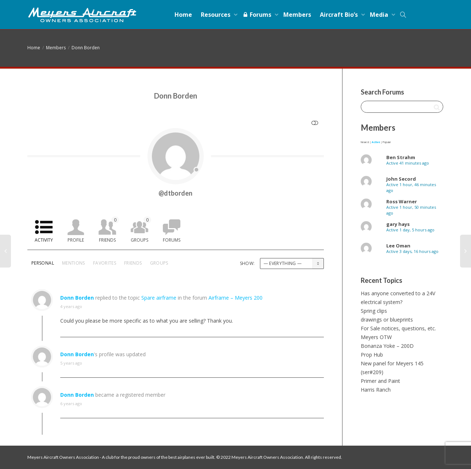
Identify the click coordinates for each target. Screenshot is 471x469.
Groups (141, 229)
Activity (44, 240)
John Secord (401, 179)
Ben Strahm (400, 157)
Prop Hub (372, 354)
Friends (109, 229)
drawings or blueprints (387, 319)
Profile (76, 240)
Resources (216, 15)
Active (376, 142)
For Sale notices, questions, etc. (398, 328)
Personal (42, 263)
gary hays (398, 224)
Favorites (104, 263)
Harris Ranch (376, 389)
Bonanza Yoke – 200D (387, 345)
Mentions (73, 263)
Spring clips (374, 310)
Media (380, 15)
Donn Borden (86, 48)
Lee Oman (398, 245)
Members (297, 15)
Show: (247, 263)
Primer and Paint (380, 380)
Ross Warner (401, 201)
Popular (387, 142)
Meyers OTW (376, 337)
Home (183, 15)
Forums (257, 15)
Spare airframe (158, 297)
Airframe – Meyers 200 (235, 297)
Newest (365, 142)
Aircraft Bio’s (339, 15)
